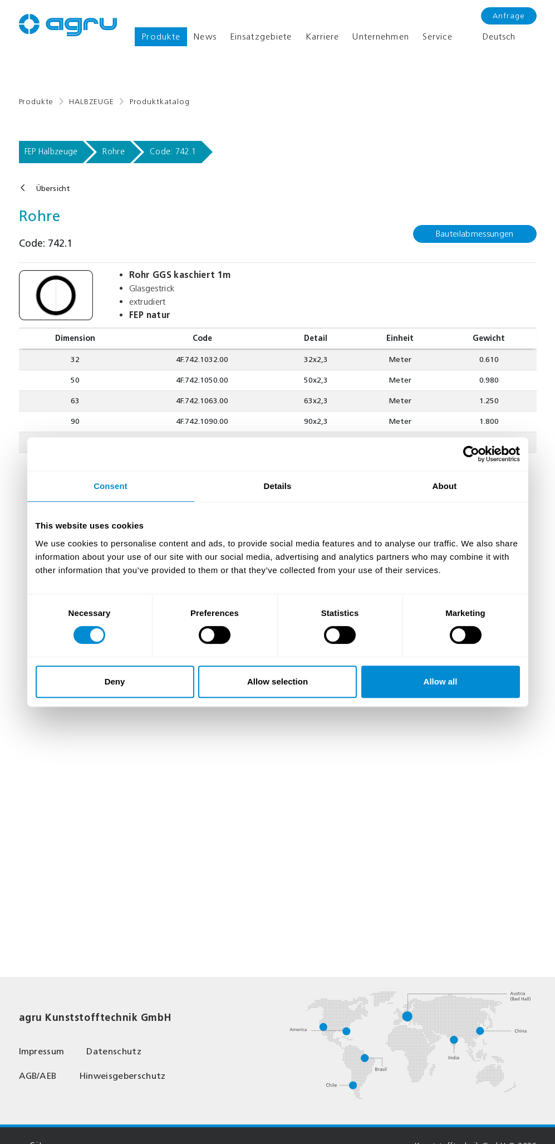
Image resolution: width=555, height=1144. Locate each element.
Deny (115, 681)
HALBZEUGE (91, 101)
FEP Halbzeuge (51, 151)
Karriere (323, 36)
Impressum (42, 1051)
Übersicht (53, 188)
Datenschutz (113, 1051)
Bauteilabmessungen (475, 233)
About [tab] (445, 486)
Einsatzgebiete (261, 36)
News (205, 36)
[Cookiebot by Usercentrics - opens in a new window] (471, 454)
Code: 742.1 (173, 151)
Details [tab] (278, 486)
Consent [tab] (110, 486)
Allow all (441, 681)
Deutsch (491, 36)
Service (438, 36)
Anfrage (509, 16)
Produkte (160, 36)
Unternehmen (380, 36)
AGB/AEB (38, 1075)
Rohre (113, 151)
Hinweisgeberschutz (122, 1075)
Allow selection (277, 681)
